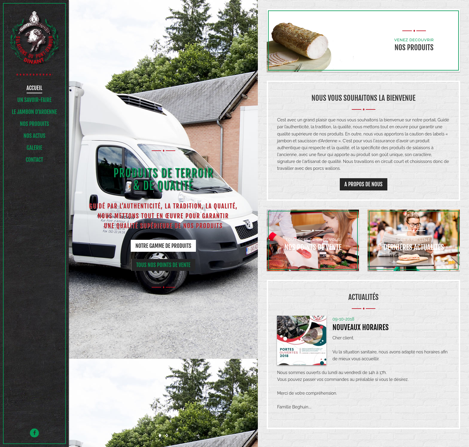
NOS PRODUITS (34, 124)
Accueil (34, 88)
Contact (34, 160)
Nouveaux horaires (360, 327)
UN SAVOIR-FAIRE (34, 100)
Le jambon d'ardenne (34, 112)
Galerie (34, 148)
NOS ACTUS (34, 136)
